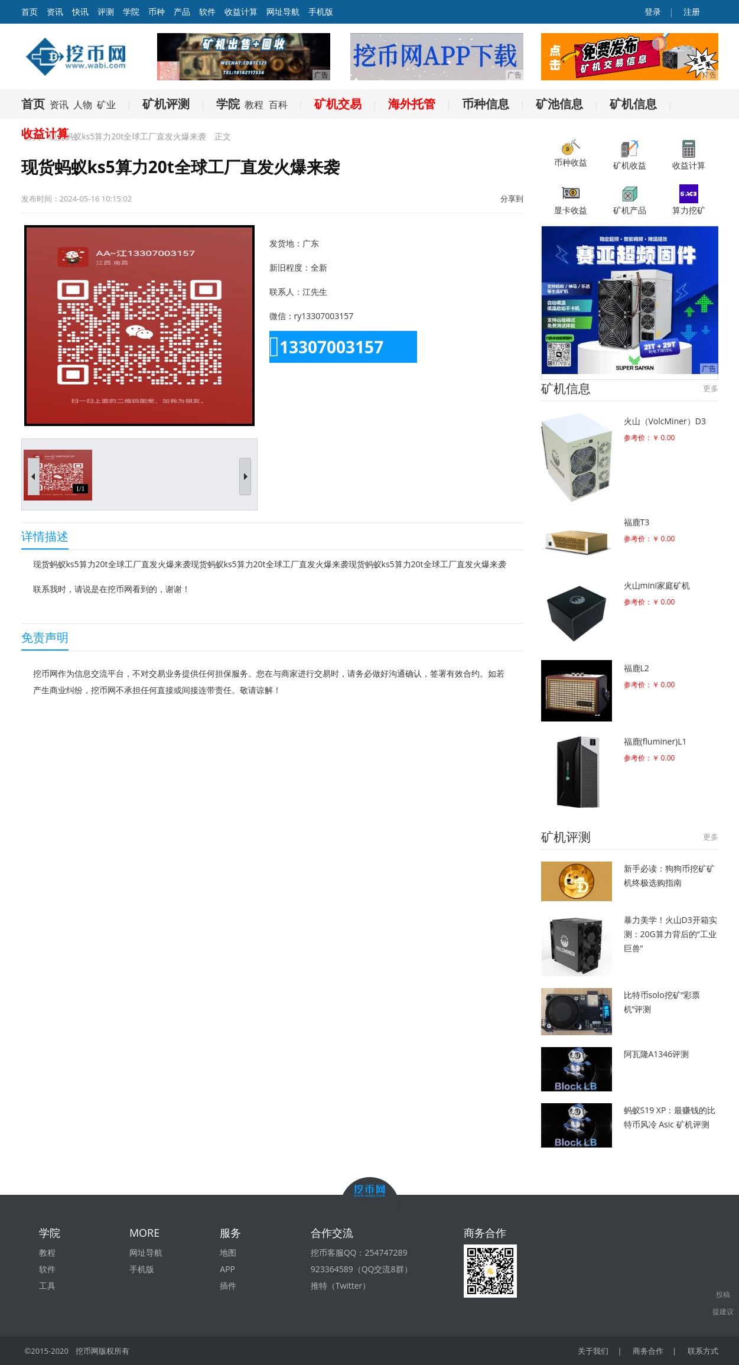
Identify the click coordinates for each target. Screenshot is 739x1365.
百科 (278, 104)
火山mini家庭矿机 (657, 585)
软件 (207, 11)
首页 (33, 104)
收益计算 (241, 11)
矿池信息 (559, 104)
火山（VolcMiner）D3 (665, 421)
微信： (281, 315)
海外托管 (411, 104)
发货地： (285, 243)
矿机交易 (338, 104)
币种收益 (570, 153)
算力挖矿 (688, 200)
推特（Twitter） (341, 1285)
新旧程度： (290, 267)
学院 (131, 11)
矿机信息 (633, 104)
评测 (105, 11)
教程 (254, 104)
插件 (228, 1285)
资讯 (55, 11)
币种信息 (485, 104)
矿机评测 (166, 104)
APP (227, 1269)
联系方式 (703, 1351)
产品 (182, 11)
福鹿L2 (636, 668)
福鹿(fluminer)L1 (655, 741)
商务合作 (648, 1351)
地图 (228, 1252)
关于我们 (593, 1351)
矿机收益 (629, 155)
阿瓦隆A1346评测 (656, 1054)
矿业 (106, 104)
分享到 (511, 198)
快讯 (80, 11)
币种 (156, 11)
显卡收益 (570, 200)
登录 (651, 11)
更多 (710, 388)
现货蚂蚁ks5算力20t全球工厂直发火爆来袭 (127, 136)
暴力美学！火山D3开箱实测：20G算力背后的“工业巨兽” (670, 934)
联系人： (285, 291)
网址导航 (282, 11)
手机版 (320, 11)
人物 (82, 104)
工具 (47, 1285)
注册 (691, 11)
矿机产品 (629, 200)
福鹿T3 (637, 522)
